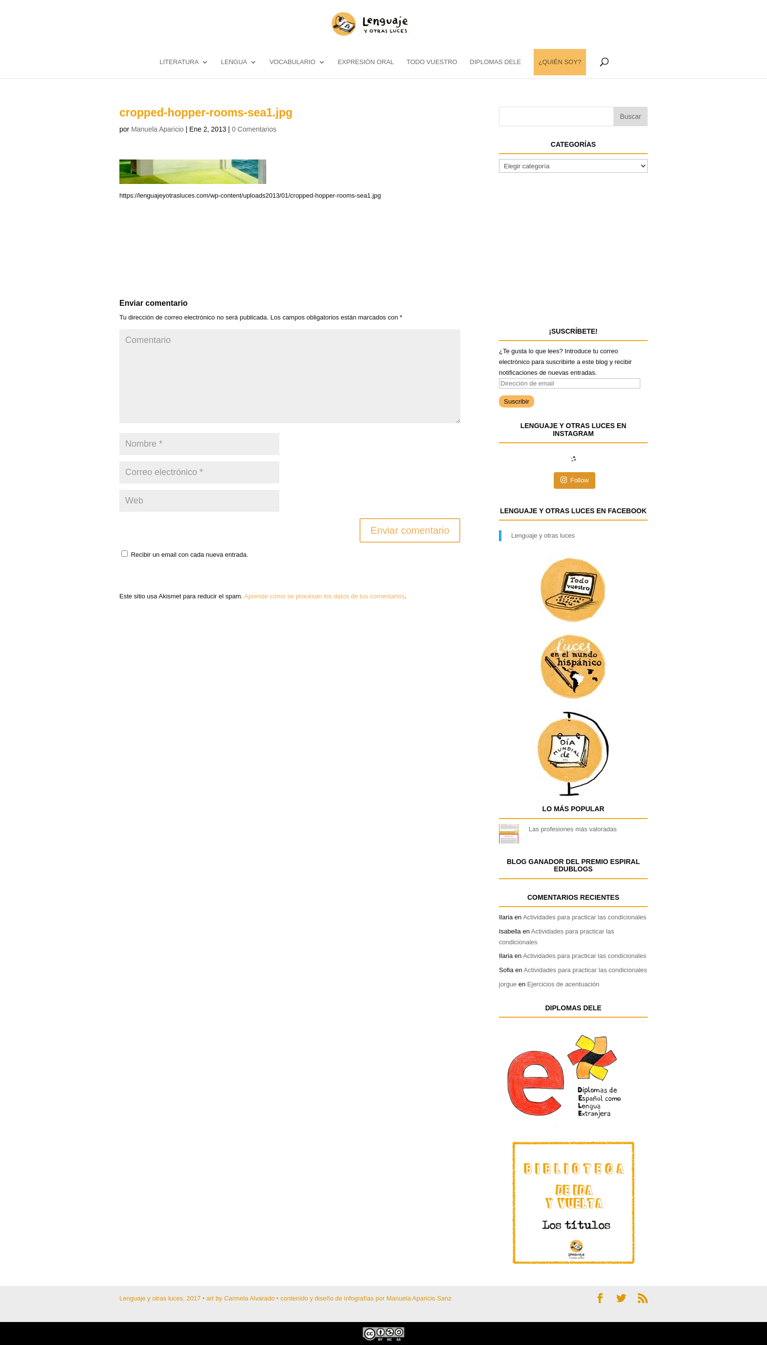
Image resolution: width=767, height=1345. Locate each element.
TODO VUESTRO (431, 62)
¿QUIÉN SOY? (560, 62)
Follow (575, 480)
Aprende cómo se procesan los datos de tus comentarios (324, 596)
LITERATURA (179, 62)
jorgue (508, 984)
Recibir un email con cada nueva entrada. (189, 554)
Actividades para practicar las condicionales (584, 917)
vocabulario (293, 62)
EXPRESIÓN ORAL (366, 62)
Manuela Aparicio (157, 129)
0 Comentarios (254, 129)
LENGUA (234, 62)
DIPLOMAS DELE (495, 62)
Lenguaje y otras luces (543, 535)
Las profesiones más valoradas (573, 829)
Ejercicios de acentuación (563, 984)
